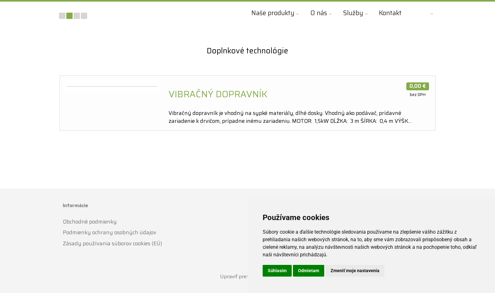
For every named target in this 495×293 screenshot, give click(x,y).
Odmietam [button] (308, 270)
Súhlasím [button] (277, 270)
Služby (352, 13)
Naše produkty (271, 13)
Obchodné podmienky (90, 221)
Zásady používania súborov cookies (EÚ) (112, 243)
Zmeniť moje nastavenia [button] (355, 270)
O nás (317, 13)
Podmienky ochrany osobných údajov (109, 232)
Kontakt (389, 13)
